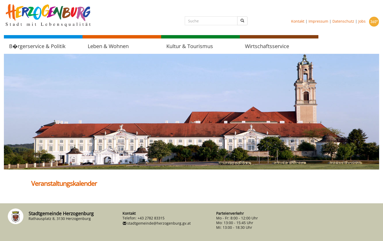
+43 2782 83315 (151, 218)
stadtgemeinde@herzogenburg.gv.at (159, 223)
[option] (191, 112)
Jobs (362, 21)
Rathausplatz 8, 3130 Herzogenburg (60, 218)
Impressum (318, 21)
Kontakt (297, 21)
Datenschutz (343, 21)
